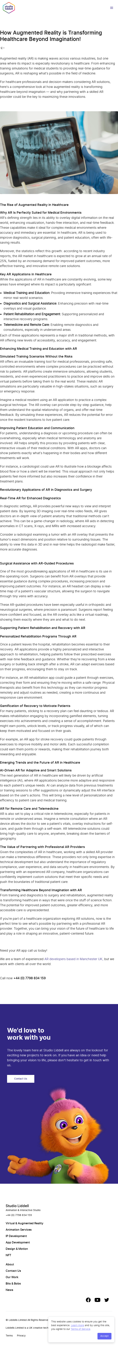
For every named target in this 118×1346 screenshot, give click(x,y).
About (10, 1264)
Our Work (12, 1277)
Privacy (21, 1335)
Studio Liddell (17, 1206)
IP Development (16, 1236)
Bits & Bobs (13, 1283)
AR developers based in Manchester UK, (73, 959)
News (9, 1290)
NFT (8, 1255)
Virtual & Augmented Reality (24, 1223)
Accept (104, 1336)
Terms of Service (80, 1328)
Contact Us (20, 1079)
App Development (18, 1242)
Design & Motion (17, 1248)
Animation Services (19, 1229)
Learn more (77, 1325)
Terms (9, 1335)
